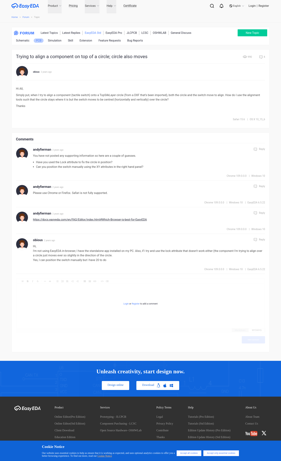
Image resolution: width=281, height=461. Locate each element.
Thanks (160, 437)
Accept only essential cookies (221, 453)
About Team (252, 416)
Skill (70, 40)
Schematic (22, 40)
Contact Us (251, 423)
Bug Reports (135, 40)
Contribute (162, 430)
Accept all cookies (189, 453)
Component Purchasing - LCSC (118, 423)
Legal (159, 416)
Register (263, 6)
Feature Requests (110, 40)
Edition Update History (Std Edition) (209, 437)
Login (252, 6)
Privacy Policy (164, 423)
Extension (86, 40)
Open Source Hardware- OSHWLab (120, 430)
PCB (38, 40)
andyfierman (42, 149)
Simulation (54, 40)
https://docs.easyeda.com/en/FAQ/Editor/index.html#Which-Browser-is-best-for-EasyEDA (90, 219)
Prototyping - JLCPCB (113, 416)
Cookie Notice (104, 456)
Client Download (64, 430)
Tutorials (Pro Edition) (201, 416)
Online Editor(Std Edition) (69, 423)
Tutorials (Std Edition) (201, 423)
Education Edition (64, 437)
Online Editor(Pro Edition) (69, 416)
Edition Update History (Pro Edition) (209, 430)
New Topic (252, 33)
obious (36, 72)
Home (14, 17)
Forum (26, 17)
